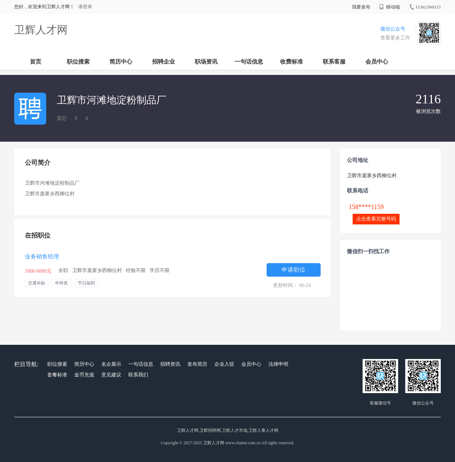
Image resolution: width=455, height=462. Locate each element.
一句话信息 (249, 62)
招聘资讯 (170, 364)
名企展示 (111, 364)
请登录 (85, 6)
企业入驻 (224, 364)
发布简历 (197, 364)
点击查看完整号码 (376, 219)
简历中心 (120, 62)
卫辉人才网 (41, 30)
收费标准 (291, 62)
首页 (35, 62)
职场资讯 (206, 62)
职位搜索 (78, 62)
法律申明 (278, 364)
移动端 (389, 7)
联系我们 (138, 374)
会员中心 (376, 62)
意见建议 (111, 374)
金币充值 (84, 374)
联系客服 (334, 62)
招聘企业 (163, 62)
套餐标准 (57, 374)
